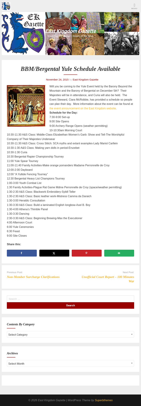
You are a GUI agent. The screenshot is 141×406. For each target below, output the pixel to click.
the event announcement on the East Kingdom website (82, 108)
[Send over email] (119, 253)
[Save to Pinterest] (87, 253)
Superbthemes (104, 400)
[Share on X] (54, 253)
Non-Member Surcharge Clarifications (33, 277)
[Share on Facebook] (22, 253)
